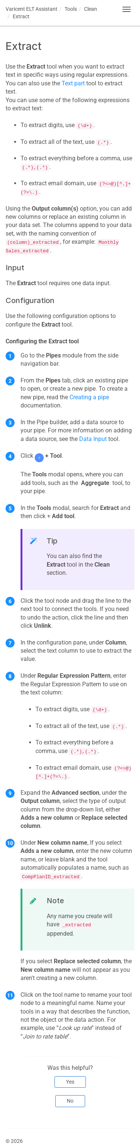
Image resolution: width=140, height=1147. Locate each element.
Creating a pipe (89, 397)
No (70, 1101)
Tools (71, 9)
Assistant (31, 9)
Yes (70, 1082)
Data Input (93, 438)
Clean (90, 9)
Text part (73, 83)
